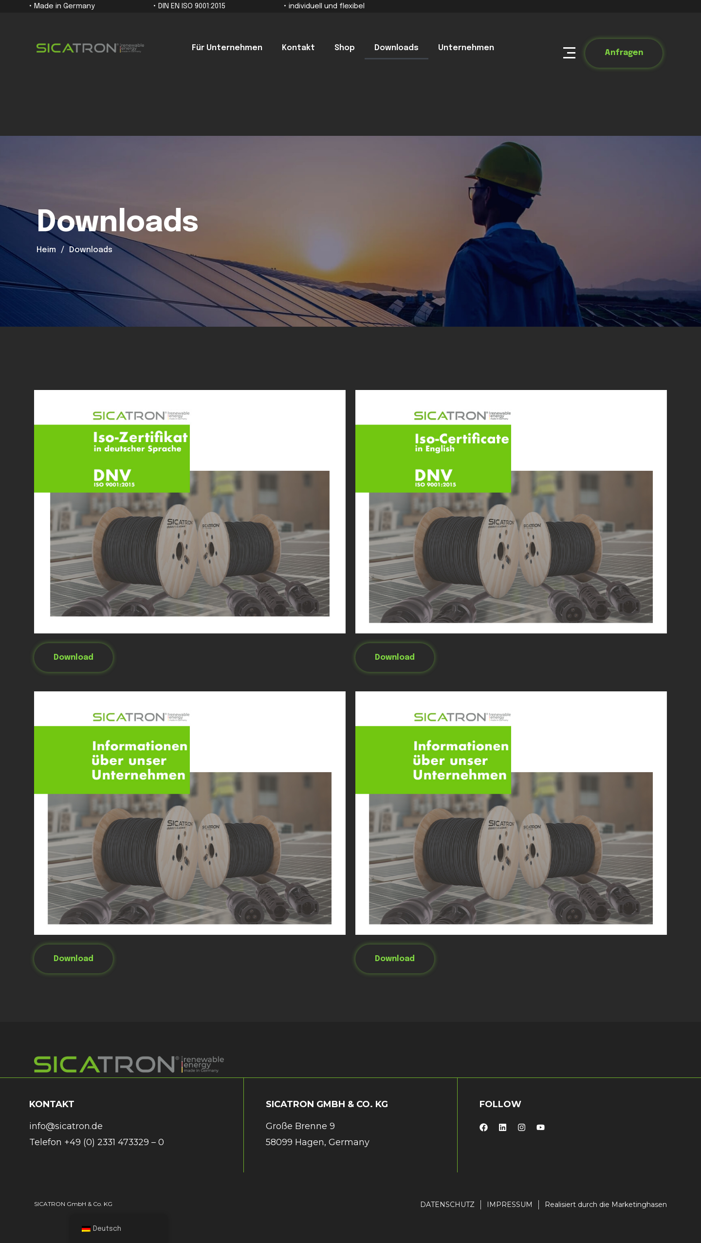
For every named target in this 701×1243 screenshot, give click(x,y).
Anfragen (624, 53)
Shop (344, 48)
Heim (46, 250)
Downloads (396, 48)
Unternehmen (466, 48)
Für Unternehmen (227, 48)
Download (73, 657)
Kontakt (298, 48)
